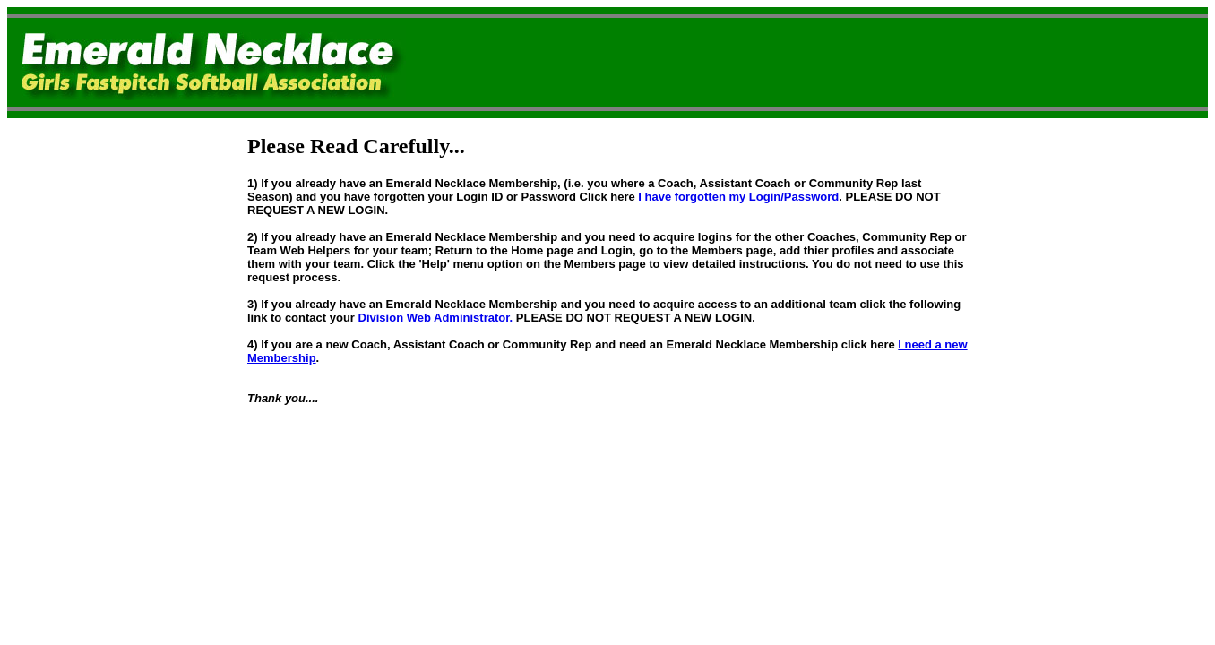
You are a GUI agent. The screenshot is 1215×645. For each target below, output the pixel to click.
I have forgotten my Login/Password (738, 196)
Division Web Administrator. (435, 317)
